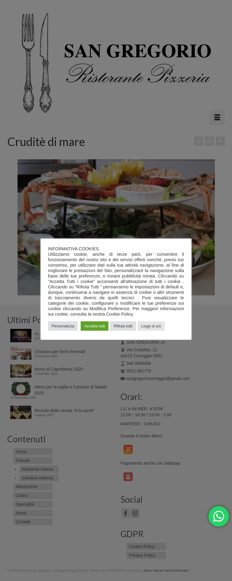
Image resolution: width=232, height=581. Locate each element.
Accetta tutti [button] (94, 326)
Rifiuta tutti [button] (123, 326)
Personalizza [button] (63, 326)
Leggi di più (151, 326)
